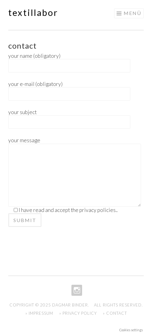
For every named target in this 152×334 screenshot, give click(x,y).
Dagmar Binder (70, 304)
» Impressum (39, 313)
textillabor (33, 12)
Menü (132, 13)
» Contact (115, 313)
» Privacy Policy (78, 313)
